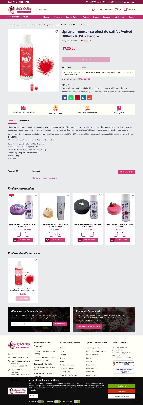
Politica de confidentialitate (96, 351)
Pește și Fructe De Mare (68, 375)
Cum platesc (90, 372)
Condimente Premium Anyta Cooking (44, 352)
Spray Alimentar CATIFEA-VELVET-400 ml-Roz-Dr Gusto (120, 225)
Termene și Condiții (93, 348)
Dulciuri (63, 355)
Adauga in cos (22, 240)
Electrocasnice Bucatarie (43, 364)
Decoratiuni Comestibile (42, 392)
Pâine (62, 361)
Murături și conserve (67, 365)
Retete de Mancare (67, 368)
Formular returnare (93, 378)
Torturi (62, 348)
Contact (131, 17)
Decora (85, 67)
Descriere (12, 120)
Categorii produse (20, 17)
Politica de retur (92, 355)
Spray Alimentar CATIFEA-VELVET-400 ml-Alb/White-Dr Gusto (55, 225)
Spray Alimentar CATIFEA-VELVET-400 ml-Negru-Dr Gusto (87, 225)
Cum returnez (91, 375)
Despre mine (91, 365)
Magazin (58, 17)
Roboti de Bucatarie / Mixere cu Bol (44, 368)
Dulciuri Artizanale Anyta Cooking (43, 387)
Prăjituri (63, 351)
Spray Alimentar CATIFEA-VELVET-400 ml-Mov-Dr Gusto (22, 225)
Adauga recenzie (126, 172)
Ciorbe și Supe (65, 372)
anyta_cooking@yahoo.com (19, 357)
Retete (86, 17)
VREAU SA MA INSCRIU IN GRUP (89, 326)
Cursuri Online (72, 17)
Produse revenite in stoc (113, 17)
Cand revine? (23, 299)
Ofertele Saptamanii (41, 361)
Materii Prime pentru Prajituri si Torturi (44, 381)
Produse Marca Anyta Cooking (45, 357)
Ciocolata (37, 377)
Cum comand (91, 368)
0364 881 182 (84, 79)
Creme (62, 358)
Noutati (46, 17)
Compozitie (24, 120)
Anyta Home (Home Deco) (43, 373)
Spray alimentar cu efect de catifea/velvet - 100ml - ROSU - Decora (22, 290)
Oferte (96, 17)
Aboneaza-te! (60, 324)
